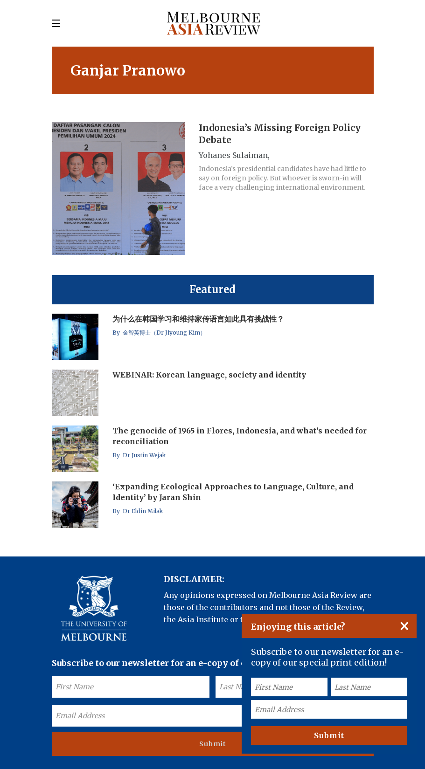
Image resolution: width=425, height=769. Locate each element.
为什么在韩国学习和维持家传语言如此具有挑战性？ (198, 318)
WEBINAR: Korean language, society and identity (209, 374)
